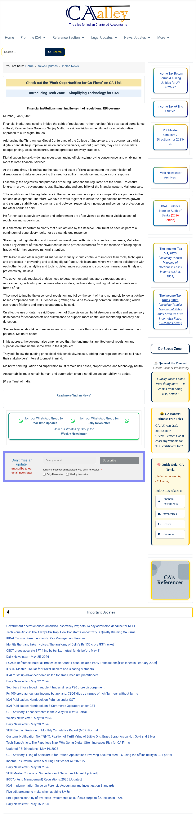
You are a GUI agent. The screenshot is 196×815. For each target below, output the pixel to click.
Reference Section (66, 37)
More (161, 37)
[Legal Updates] (115, 37)
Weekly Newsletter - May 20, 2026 (29, 718)
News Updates (135, 37)
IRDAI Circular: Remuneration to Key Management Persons (46, 638)
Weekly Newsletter (79, 474)
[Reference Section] (82, 37)
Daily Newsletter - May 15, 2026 (27, 804)
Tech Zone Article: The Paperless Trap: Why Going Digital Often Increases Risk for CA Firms (68, 742)
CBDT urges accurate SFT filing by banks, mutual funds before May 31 (53, 650)
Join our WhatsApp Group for (44, 421)
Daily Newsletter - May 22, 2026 (27, 681)
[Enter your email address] (69, 460)
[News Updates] (148, 37)
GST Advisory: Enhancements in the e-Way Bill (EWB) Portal (46, 712)
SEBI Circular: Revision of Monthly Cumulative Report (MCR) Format (52, 730)
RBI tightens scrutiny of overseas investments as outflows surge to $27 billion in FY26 (64, 798)
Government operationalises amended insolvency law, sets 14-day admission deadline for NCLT (70, 626)
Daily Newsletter (55, 474)
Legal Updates (102, 37)
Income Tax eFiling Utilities (170, 109)
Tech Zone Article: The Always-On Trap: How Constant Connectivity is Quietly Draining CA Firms (71, 632)
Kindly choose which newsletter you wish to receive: (72, 469)
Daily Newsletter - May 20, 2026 (27, 724)
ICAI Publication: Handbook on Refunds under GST (40, 700)
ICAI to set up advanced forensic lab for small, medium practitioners (52, 675)
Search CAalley (12, 45)
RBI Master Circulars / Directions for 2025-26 (170, 137)
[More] (167, 37)
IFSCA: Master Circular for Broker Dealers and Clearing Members (50, 669)
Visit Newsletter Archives (170, 175)
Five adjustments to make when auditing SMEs (38, 792)
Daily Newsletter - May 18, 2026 (27, 767)
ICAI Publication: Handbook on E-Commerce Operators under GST (50, 706)
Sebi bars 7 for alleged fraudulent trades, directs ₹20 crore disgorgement (55, 687)
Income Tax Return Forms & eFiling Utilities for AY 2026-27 (170, 80)
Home (9, 37)
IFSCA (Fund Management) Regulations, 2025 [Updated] (44, 779)
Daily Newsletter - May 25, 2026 (27, 657)
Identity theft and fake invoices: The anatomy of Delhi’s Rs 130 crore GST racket (60, 644)
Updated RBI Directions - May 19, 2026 (32, 749)
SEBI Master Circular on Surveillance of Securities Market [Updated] (52, 773)
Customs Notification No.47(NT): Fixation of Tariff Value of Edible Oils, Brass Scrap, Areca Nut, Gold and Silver (80, 736)
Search (55, 52)
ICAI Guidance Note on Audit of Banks (170, 213)
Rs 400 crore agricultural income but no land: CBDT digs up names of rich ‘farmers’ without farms (72, 693)
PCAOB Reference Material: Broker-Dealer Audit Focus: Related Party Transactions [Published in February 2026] (81, 663)
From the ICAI (31, 37)
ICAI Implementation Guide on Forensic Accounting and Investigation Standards (60, 785)
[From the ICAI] (43, 37)
